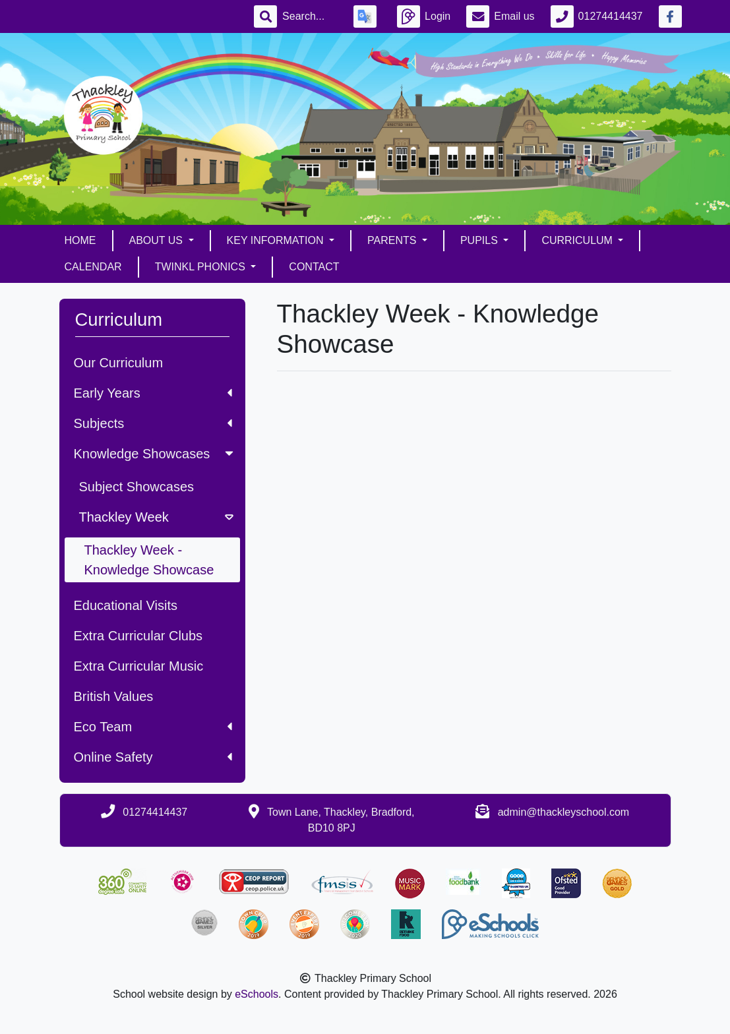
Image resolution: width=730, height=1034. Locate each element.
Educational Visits (126, 605)
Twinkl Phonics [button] (202, 266)
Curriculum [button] (578, 240)
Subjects (153, 423)
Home (80, 240)
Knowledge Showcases (155, 453)
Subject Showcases (137, 486)
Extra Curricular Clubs (138, 635)
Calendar (93, 266)
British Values (114, 696)
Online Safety (153, 757)
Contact (314, 266)
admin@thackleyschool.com (563, 812)
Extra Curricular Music (139, 666)
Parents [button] (393, 240)
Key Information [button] (276, 240)
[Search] (310, 16)
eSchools (256, 994)
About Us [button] (157, 240)
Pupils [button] (480, 240)
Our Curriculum (119, 362)
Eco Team (153, 726)
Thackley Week (157, 517)
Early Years (153, 393)
